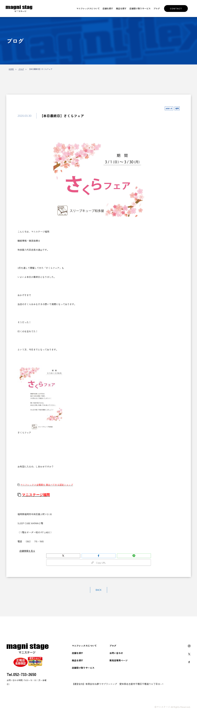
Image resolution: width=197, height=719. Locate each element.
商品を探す (121, 8)
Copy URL (98, 562)
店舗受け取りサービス (140, 8)
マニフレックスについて (88, 8)
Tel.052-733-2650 (21, 674)
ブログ (156, 8)
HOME (11, 69)
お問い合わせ (116, 653)
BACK (98, 589)
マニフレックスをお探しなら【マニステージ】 (21, 8)
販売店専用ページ (118, 660)
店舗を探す (108, 8)
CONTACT (176, 8)
